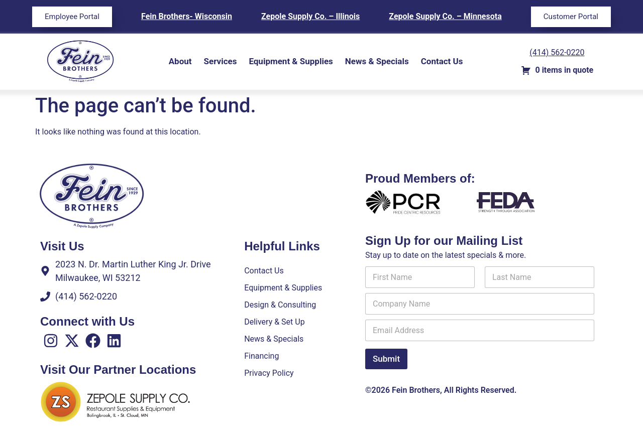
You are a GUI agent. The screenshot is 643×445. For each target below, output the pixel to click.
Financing (261, 356)
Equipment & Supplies (291, 61)
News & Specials (377, 61)
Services (220, 61)
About (180, 61)
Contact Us (442, 61)
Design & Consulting (280, 305)
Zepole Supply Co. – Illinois (310, 16)
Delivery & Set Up (274, 322)
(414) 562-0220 (556, 52)
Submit (386, 359)
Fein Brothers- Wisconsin (186, 16)
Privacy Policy (269, 373)
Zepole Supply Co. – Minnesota (445, 16)
